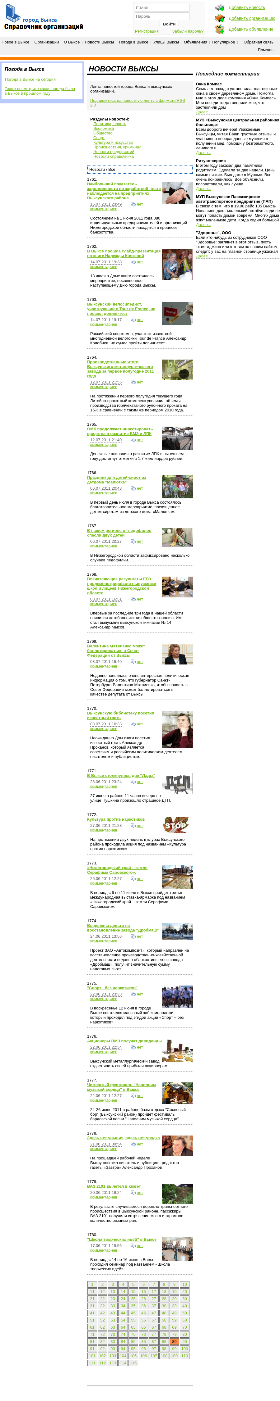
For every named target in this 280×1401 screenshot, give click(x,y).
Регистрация (147, 31)
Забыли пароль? (187, 31)
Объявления (195, 42)
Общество (103, 133)
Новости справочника (113, 156)
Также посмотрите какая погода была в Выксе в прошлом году (40, 91)
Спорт (99, 137)
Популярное (223, 42)
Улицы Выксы (166, 42)
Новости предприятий (113, 151)
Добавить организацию (252, 18)
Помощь (265, 50)
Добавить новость (247, 7)
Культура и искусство (113, 142)
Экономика (103, 128)
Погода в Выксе (133, 42)
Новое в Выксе (16, 42)
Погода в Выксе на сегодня (30, 79)
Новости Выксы (99, 42)
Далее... (203, 112)
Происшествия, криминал (117, 147)
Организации (47, 42)
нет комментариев (116, 206)
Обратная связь (258, 42)
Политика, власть (109, 123)
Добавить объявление (251, 29)
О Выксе (72, 42)
